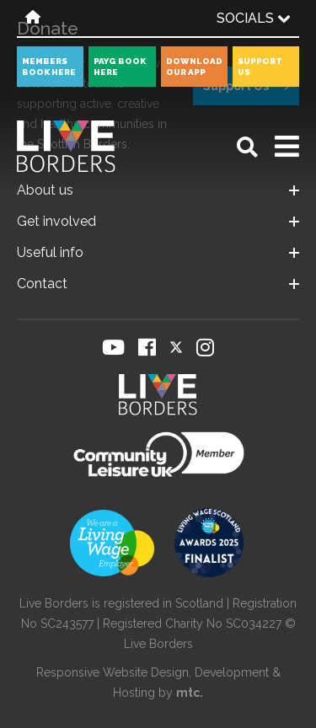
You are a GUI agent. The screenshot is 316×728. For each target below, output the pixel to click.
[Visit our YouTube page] (113, 347)
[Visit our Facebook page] (147, 347)
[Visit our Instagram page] (205, 347)
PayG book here (120, 66)
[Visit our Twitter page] (176, 347)
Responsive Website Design (112, 672)
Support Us (260, 66)
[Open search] (247, 147)
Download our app (194, 66)
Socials (254, 18)
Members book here (49, 66)
